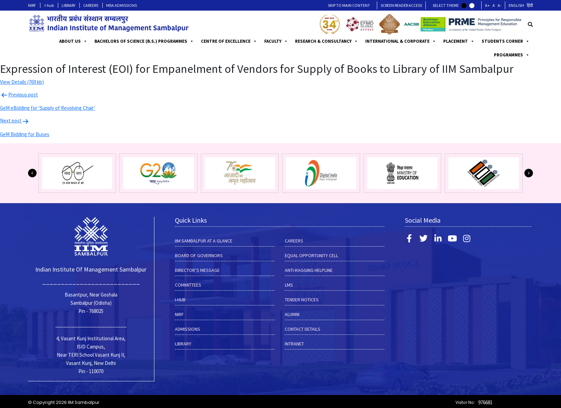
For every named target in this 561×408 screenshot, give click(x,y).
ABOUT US (86, 41)
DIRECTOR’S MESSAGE (197, 270)
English (516, 5)
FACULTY (331, 41)
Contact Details (302, 329)
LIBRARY (68, 5)
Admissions (187, 329)
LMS (289, 285)
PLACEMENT (514, 41)
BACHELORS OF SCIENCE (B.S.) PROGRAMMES (156, 41)
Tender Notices (302, 300)
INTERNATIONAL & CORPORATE (455, 41)
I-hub (49, 5)
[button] (32, 173)
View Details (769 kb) (22, 82)
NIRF (32, 5)
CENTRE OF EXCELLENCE (284, 41)
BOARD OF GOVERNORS (199, 255)
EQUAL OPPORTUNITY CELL (311, 255)
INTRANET (294, 344)
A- (499, 5)
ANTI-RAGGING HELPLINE (309, 270)
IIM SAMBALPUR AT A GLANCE (203, 241)
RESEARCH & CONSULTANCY (381, 41)
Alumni (292, 314)
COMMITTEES (188, 285)
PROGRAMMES (231, 41)
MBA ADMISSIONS (121, 5)
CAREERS (90, 5)
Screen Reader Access (401, 5)
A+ (487, 5)
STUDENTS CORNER (506, 55)
